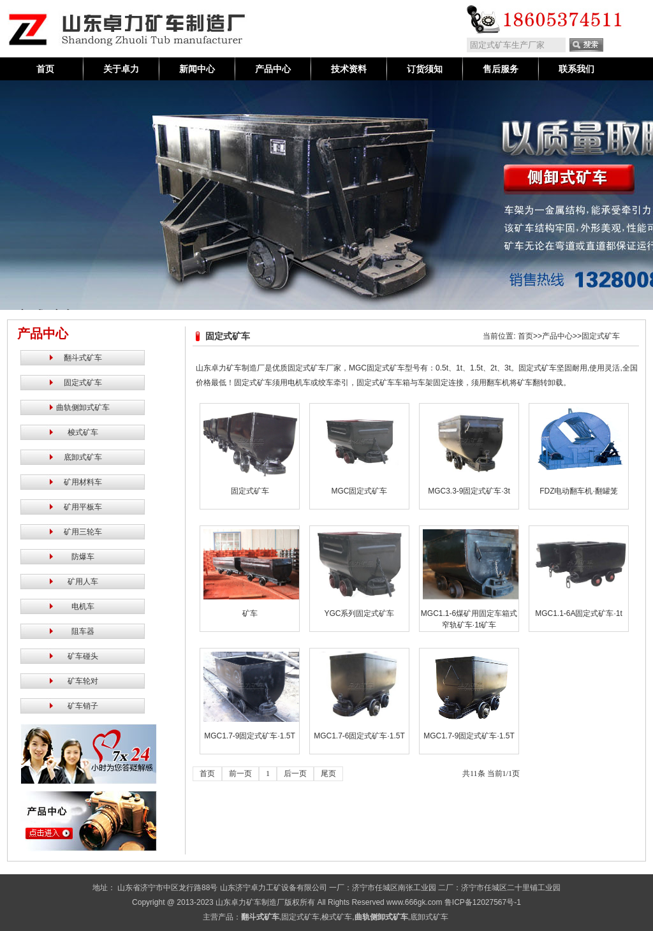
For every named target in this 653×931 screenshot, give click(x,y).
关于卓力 (121, 69)
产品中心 (273, 69)
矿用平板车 (83, 506)
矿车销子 (83, 705)
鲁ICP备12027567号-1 (482, 902)
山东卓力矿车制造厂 (250, 902)
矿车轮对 (83, 681)
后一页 (295, 773)
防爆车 (82, 556)
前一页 (240, 773)
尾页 (328, 773)
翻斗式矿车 (83, 357)
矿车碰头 (83, 656)
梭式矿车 (83, 432)
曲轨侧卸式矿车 (83, 407)
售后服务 (500, 69)
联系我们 (576, 69)
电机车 (82, 606)
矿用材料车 (83, 482)
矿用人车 (83, 581)
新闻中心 (197, 69)
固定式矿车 (83, 382)
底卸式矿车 (83, 457)
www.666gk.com (414, 902)
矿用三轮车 (83, 531)
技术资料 (349, 69)
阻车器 (82, 631)
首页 (45, 69)
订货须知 (425, 69)
